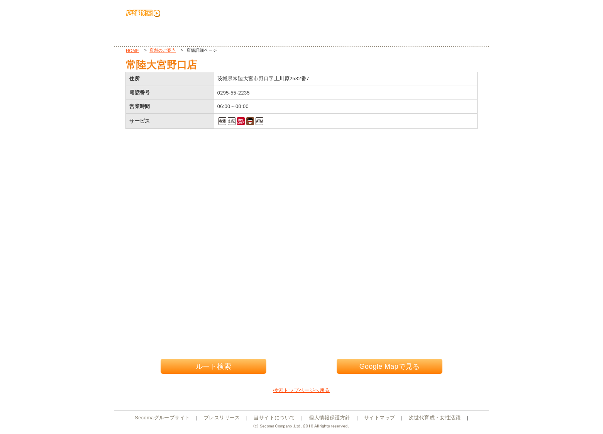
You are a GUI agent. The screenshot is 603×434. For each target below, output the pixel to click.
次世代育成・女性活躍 (435, 417)
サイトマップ (379, 417)
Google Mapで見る (389, 366)
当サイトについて (274, 417)
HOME (132, 50)
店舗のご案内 (162, 50)
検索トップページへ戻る (301, 390)
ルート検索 (213, 366)
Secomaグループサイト (162, 417)
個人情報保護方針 (329, 417)
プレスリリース (222, 417)
